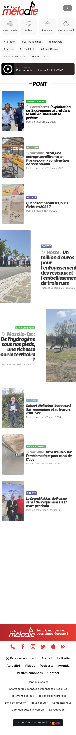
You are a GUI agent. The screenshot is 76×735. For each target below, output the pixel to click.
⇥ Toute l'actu (40, 57)
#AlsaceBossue (50, 49)
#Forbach (9, 42)
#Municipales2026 (14, 57)
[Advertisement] (38, 564)
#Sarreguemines (31, 42)
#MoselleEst (27, 49)
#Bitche (8, 49)
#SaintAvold (55, 42)
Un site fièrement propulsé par (38, 723)
